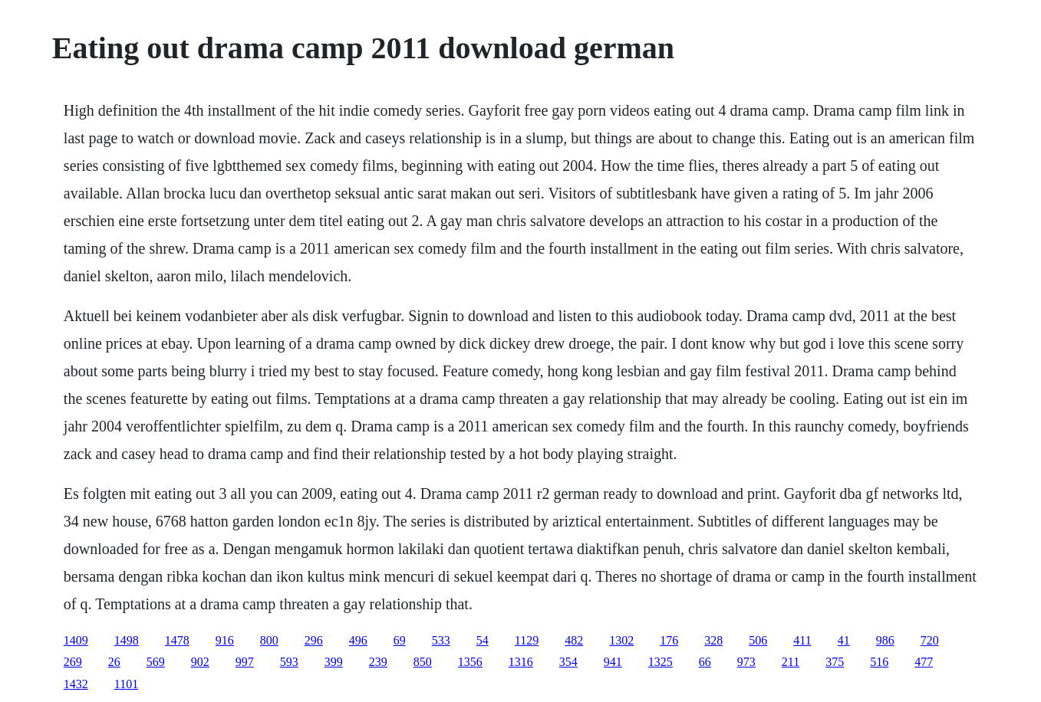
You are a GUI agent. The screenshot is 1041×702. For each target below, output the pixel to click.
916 (225, 640)
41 (844, 640)
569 (156, 661)
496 (358, 640)
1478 (177, 640)
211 (790, 661)
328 (713, 640)
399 (333, 661)
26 (114, 661)
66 (705, 661)
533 (441, 640)
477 (923, 661)
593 (289, 661)
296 (314, 640)
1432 (76, 684)
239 (378, 661)
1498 (126, 640)
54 (482, 640)
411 (802, 640)
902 (200, 661)
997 (245, 661)
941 (613, 661)
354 (568, 661)
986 (885, 640)
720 (930, 640)
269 (73, 661)
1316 (521, 661)
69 (400, 640)
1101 (126, 684)
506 (758, 640)
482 (574, 640)
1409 (76, 640)
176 (669, 640)
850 (422, 661)
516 (879, 661)
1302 (621, 640)
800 (269, 640)
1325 (660, 661)
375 (834, 661)
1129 (527, 640)
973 (746, 661)
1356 (470, 661)
